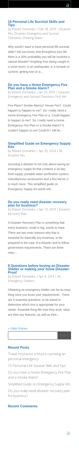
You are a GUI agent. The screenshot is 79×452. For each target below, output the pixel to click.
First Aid (60, 97)
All (60, 151)
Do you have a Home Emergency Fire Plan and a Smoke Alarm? (37, 86)
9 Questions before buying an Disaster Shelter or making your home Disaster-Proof (39, 269)
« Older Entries (18, 328)
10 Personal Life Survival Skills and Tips (36, 23)
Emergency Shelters (21, 281)
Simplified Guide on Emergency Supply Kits (39, 145)
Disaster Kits (16, 155)
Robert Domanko (24, 29)
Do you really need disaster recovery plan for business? (37, 203)
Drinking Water (33, 38)
